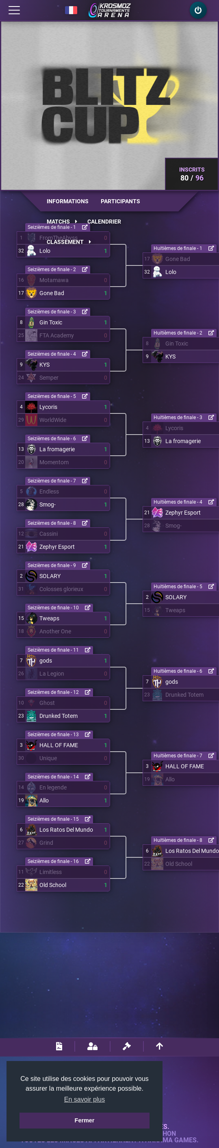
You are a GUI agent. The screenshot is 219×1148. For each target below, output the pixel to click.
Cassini (48, 534)
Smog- (47, 504)
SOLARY (50, 576)
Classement (69, 242)
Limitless (50, 872)
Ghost (47, 703)
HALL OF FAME (58, 745)
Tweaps (49, 618)
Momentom (54, 462)
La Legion (51, 673)
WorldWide (52, 420)
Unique (48, 758)
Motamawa (54, 280)
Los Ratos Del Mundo (66, 829)
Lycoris (48, 407)
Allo (44, 800)
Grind (46, 842)
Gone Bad (51, 293)
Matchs (62, 221)
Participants (120, 201)
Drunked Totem (58, 716)
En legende (53, 787)
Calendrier (104, 221)
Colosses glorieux (61, 589)
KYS (44, 364)
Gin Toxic (50, 322)
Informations (68, 201)
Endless (49, 491)
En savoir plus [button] (84, 1099)
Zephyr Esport (57, 547)
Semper (49, 377)
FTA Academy (56, 335)
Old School (52, 885)
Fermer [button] (85, 1120)
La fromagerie (57, 449)
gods (45, 660)
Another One (55, 631)
